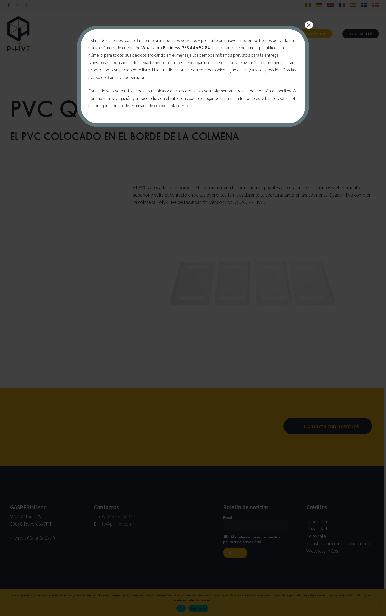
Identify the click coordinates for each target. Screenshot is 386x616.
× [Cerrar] (308, 25)
